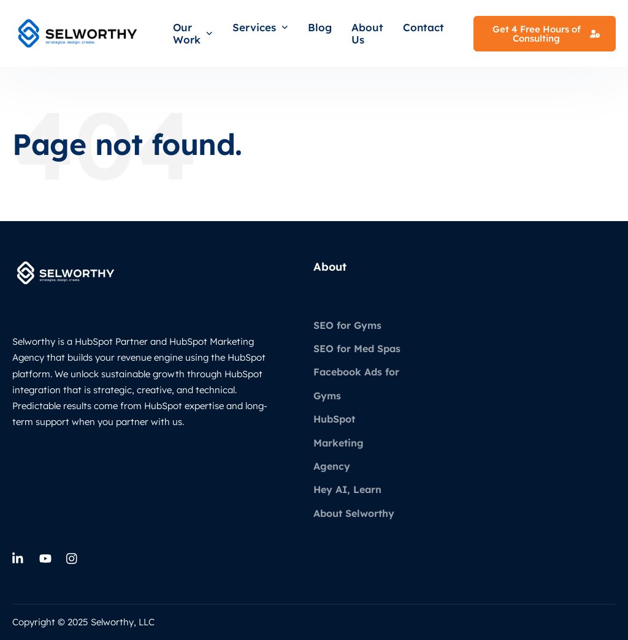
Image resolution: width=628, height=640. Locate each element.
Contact (423, 27)
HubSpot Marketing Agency (338, 442)
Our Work (193, 33)
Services (260, 27)
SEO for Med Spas (356, 348)
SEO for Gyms (347, 325)
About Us (367, 33)
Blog (320, 27)
